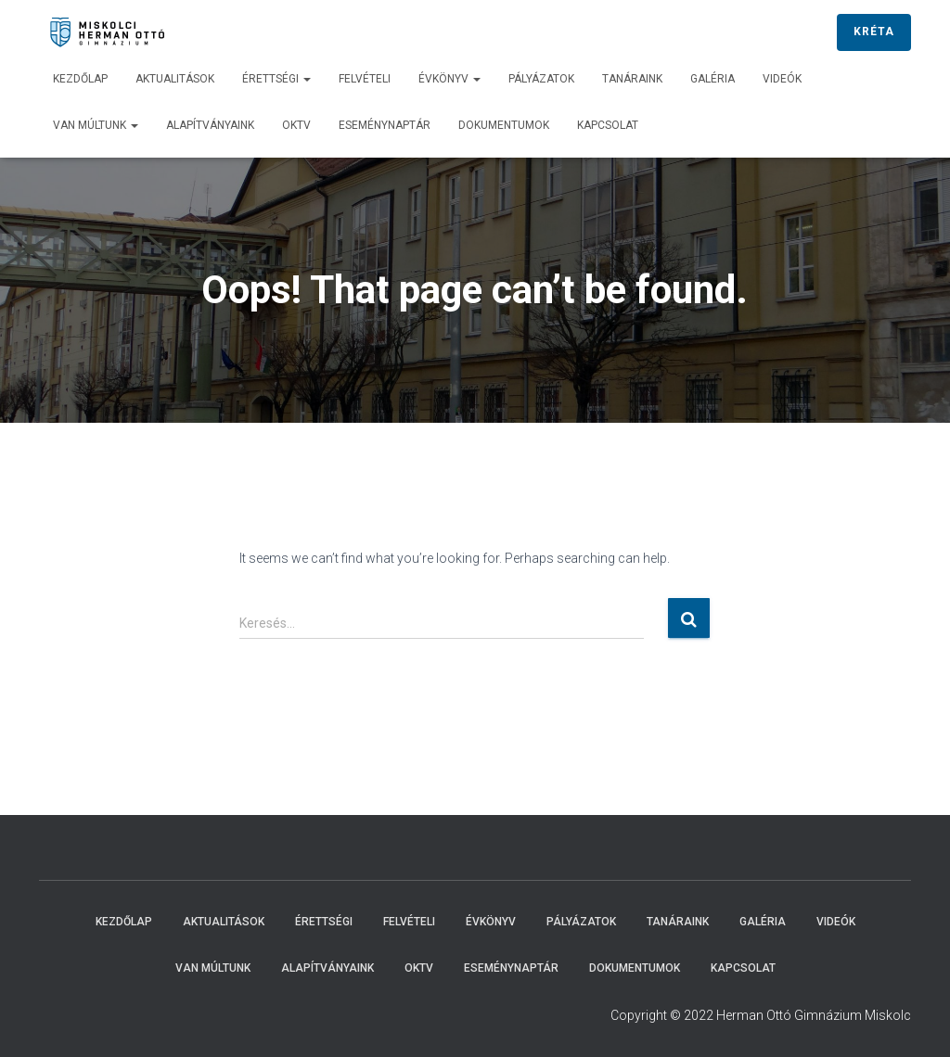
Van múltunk (95, 125)
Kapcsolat (607, 125)
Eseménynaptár (384, 125)
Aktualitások (174, 78)
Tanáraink (632, 78)
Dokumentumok (503, 125)
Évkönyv (449, 78)
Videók (782, 78)
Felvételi (365, 78)
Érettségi (276, 78)
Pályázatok (541, 78)
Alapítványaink (210, 125)
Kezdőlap (80, 78)
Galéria (712, 78)
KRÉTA (874, 31)
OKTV (296, 125)
